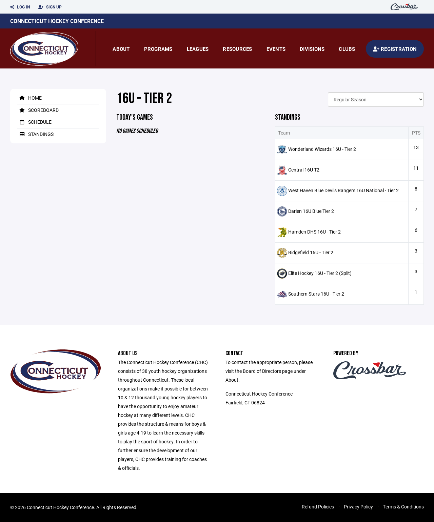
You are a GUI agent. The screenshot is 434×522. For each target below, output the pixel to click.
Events (276, 48)
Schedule (34, 122)
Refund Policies (318, 506)
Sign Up (50, 7)
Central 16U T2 (303, 169)
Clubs (347, 48)
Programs (158, 48)
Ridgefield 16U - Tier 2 (310, 252)
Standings (35, 134)
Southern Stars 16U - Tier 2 (316, 293)
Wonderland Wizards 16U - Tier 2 (322, 149)
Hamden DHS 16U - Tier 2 (314, 231)
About (121, 48)
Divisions (312, 48)
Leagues (198, 48)
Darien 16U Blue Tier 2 (311, 211)
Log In (20, 7)
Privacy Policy (358, 506)
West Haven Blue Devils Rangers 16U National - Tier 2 (343, 190)
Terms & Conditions (403, 506)
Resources (237, 48)
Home (29, 98)
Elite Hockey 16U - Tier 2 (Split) (320, 273)
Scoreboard (38, 110)
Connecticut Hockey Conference (57, 20)
